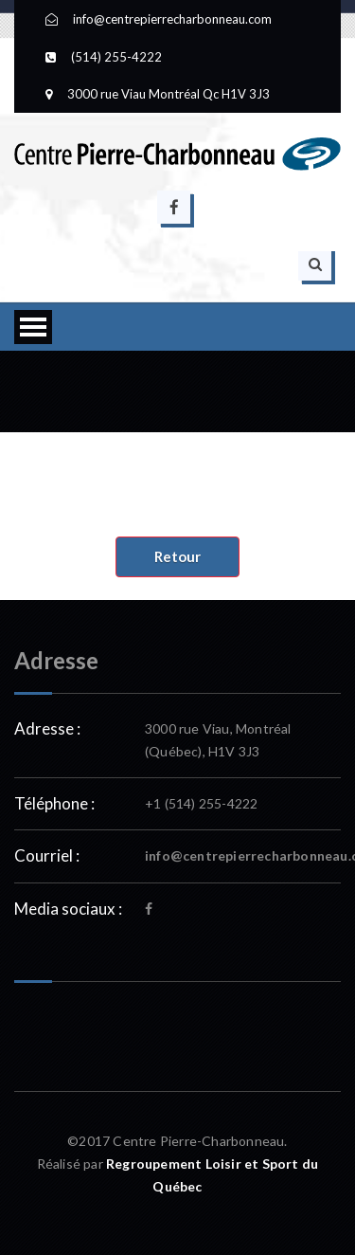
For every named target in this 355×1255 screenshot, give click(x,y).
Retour (177, 556)
